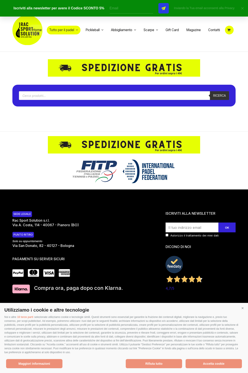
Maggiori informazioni (34, 363)
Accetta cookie (214, 363)
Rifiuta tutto (154, 363)
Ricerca (219, 100)
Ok (226, 232)
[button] (242, 308)
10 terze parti (25, 317)
